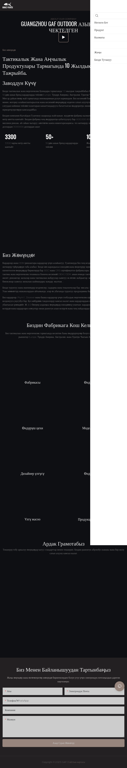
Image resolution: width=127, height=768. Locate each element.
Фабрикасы (32, 382)
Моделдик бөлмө (94, 427)
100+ (91, 137)
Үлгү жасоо (33, 518)
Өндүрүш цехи (94, 382)
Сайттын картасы (76, 762)
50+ (49, 137)
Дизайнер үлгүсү (32, 473)
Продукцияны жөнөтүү (94, 519)
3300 (10, 137)
